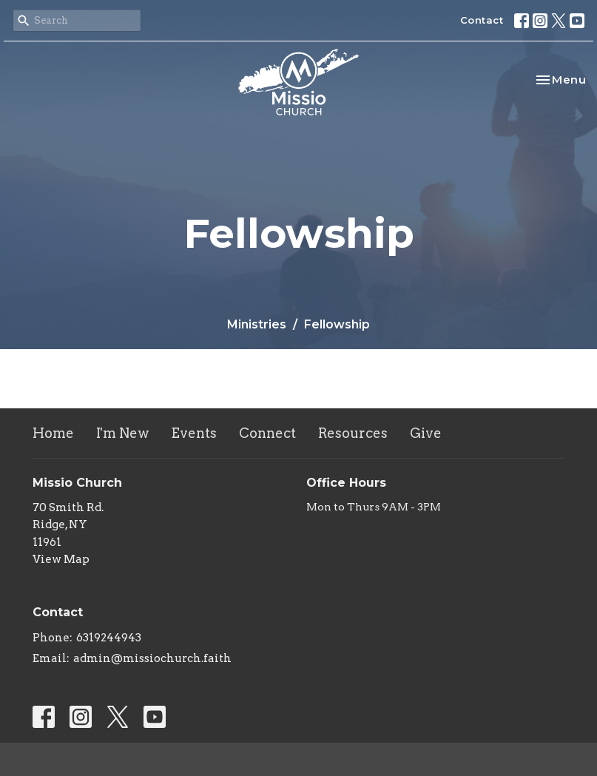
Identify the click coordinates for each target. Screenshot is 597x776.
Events (194, 433)
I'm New (122, 433)
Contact (482, 20)
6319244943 (108, 637)
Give (426, 433)
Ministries (256, 324)
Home (53, 433)
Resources (353, 433)
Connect (267, 433)
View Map (61, 559)
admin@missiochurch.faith (152, 658)
